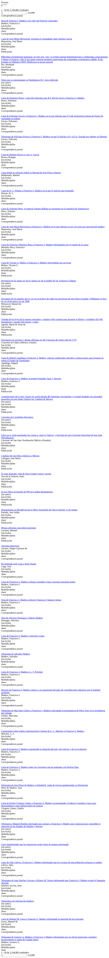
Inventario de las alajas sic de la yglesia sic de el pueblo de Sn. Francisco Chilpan (38, 281)
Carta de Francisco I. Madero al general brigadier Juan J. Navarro (31, 378)
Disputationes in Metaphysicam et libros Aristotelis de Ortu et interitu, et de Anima (39, 510)
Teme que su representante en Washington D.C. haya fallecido (29, 80)
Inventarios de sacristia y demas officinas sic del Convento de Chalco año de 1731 (38, 340)
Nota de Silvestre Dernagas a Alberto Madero (22, 618)
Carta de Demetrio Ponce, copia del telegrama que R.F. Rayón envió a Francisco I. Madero (43, 98)
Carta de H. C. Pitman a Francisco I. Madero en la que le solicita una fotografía (37, 190)
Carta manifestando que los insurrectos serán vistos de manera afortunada (35, 844)
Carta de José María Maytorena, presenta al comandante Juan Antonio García (36, 39)
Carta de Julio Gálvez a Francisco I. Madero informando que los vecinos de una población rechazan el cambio (51, 862)
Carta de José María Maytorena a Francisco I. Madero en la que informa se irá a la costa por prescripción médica (53, 226)
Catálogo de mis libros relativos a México (20, 456)
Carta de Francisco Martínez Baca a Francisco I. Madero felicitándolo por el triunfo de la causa (45, 245)
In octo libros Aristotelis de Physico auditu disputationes (27, 492)
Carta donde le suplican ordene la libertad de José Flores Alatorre (31, 172)
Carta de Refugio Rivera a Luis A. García (20, 154)
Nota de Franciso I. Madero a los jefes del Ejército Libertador (29, 21)
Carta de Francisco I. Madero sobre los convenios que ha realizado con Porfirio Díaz (40, 767)
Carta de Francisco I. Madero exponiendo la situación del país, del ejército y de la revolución (43, 749)
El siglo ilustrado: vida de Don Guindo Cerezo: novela (26, 474)
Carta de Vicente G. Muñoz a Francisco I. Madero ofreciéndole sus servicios (36, 263)
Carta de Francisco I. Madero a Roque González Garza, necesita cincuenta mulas (38, 582)
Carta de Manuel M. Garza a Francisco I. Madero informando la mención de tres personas (42, 919)
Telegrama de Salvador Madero (15, 654)
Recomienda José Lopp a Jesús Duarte (18, 564)
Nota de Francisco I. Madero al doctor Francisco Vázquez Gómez (31, 600)
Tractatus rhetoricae (10, 546)
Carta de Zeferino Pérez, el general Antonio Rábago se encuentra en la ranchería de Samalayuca (45, 208)
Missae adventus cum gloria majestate (18, 528)
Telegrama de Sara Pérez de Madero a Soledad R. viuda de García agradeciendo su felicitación (44, 785)
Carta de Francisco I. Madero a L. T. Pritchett (22, 672)
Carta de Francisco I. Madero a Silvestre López (22, 636)
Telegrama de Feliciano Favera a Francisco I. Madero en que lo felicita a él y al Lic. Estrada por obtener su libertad (54, 136)
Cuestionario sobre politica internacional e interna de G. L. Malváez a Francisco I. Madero (42, 731)
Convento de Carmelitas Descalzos (17, 417)
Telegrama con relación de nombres (17, 901)
